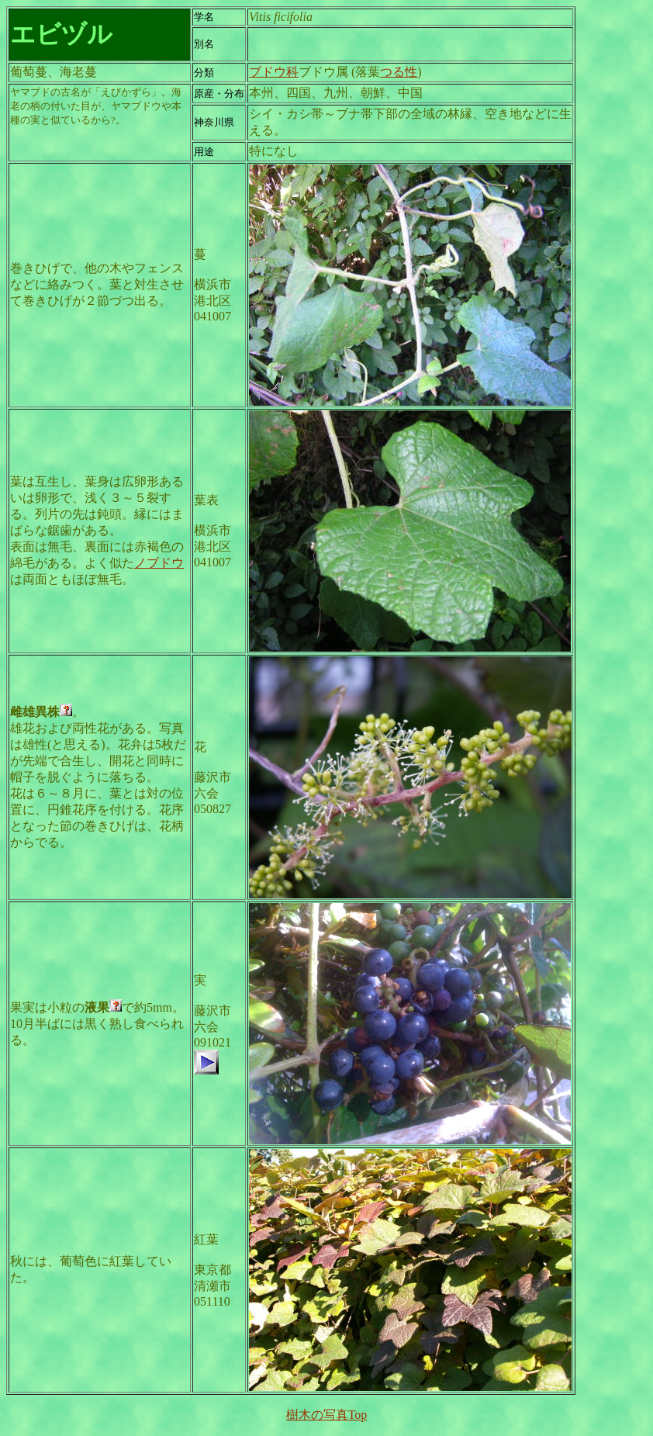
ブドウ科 (274, 71)
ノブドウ (159, 562)
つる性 (398, 71)
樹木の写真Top (327, 1414)
